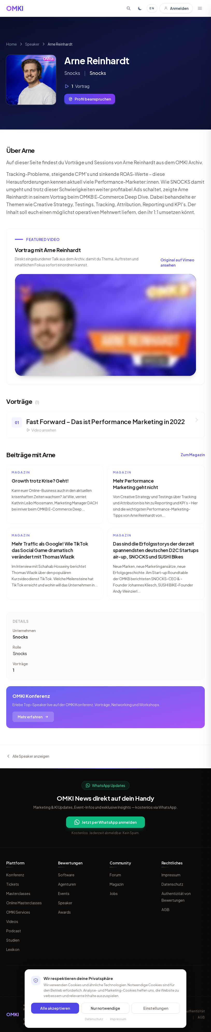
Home (11, 44)
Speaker (32, 44)
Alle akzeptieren (55, 1008)
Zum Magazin (193, 454)
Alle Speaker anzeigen (27, 756)
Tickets (12, 884)
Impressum (170, 874)
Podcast (13, 930)
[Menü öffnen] (200, 8)
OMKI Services (18, 912)
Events (63, 893)
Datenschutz (172, 884)
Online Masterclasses (24, 902)
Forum (115, 874)
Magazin (117, 884)
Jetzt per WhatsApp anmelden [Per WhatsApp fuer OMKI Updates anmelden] (105, 822)
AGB (165, 909)
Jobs (114, 893)
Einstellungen (155, 1008)
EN (152, 8)
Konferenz (15, 874)
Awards (64, 912)
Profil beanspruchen (89, 99)
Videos (12, 921)
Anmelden (176, 8)
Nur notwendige (105, 1008)
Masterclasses (18, 893)
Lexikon (12, 949)
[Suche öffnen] (128, 8)
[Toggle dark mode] (140, 8)
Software (66, 874)
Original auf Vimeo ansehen (177, 262)
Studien (12, 940)
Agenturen (67, 884)
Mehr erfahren (33, 716)
